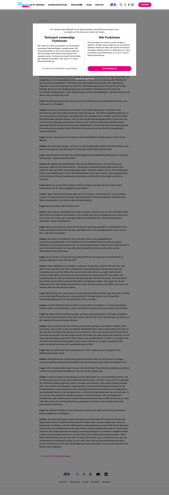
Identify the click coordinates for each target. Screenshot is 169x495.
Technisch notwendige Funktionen (59, 68)
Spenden (145, 4)
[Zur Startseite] (23, 5)
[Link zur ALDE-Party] (113, 4)
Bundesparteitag (57, 5)
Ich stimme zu (109, 68)
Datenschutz (80, 79)
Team (88, 5)
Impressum (89, 79)
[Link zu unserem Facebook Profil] (128, 5)
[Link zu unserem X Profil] (125, 5)
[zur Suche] (121, 4)
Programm (76, 5)
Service (99, 5)
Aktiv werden (37, 5)
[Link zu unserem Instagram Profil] (132, 5)
